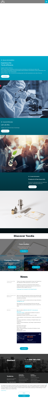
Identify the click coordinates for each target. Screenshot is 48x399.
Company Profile (22, 377)
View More (5, 76)
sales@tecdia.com (20, 301)
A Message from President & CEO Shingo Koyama (27, 289)
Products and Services (35, 377)
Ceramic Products (34, 379)
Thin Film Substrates (34, 382)
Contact (28, 366)
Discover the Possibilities (23, 379)
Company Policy (22, 382)
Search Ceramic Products (35, 380)
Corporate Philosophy (23, 380)
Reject (24, 392)
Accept (24, 395)
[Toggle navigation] (46, 1)
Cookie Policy (3, 390)
